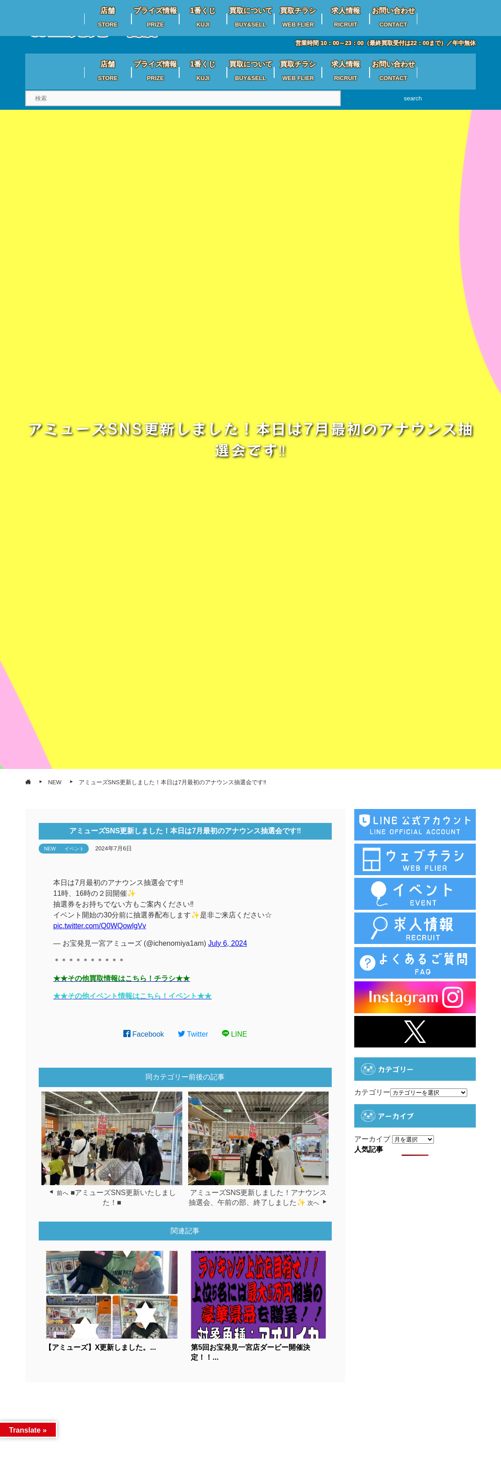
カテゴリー (372, 1092)
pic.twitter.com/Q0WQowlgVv (99, 926)
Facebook (143, 1034)
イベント (74, 848)
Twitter (193, 1034)
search (413, 98)
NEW (50, 848)
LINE (234, 1034)
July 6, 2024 (227, 943)
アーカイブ (372, 1139)
